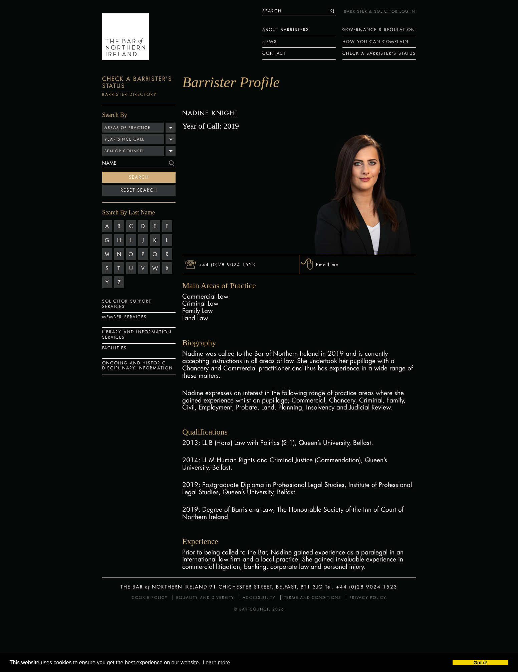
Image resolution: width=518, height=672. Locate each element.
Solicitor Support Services (127, 304)
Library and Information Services (137, 334)
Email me (327, 264)
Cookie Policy (150, 597)
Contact (274, 53)
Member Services (124, 316)
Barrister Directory (129, 94)
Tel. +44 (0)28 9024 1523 (361, 586)
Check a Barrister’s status (379, 53)
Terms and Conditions (312, 597)
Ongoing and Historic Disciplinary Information (137, 365)
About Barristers (285, 29)
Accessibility (259, 597)
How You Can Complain (375, 41)
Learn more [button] (216, 663)
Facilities (114, 347)
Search (139, 177)
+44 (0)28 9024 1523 (227, 264)
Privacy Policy (367, 597)
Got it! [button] (481, 662)
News (269, 41)
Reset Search (138, 190)
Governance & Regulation (378, 29)
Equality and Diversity (205, 597)
